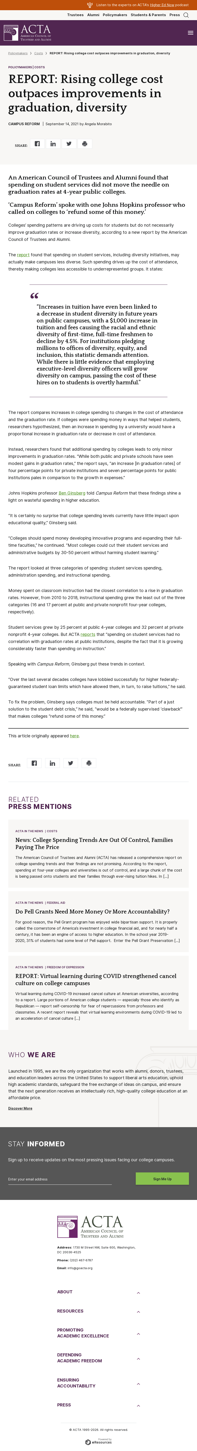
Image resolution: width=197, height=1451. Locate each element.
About (65, 1293)
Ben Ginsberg (72, 493)
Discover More (20, 1110)
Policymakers (115, 15)
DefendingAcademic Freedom (79, 1359)
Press (175, 15)
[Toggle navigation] (190, 33)
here (74, 735)
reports (88, 634)
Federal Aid (56, 903)
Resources (70, 1312)
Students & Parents (148, 15)
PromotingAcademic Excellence (83, 1334)
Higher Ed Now (162, 5)
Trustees (75, 15)
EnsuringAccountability (76, 1384)
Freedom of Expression (65, 968)
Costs (38, 53)
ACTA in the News (29, 831)
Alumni (93, 15)
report (23, 254)
